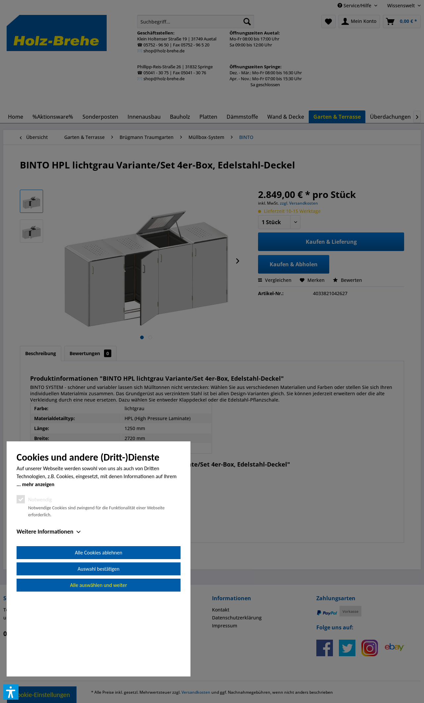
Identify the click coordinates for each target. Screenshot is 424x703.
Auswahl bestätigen (98, 644)
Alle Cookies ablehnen (98, 627)
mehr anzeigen (38, 559)
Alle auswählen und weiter (98, 660)
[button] (11, 692)
